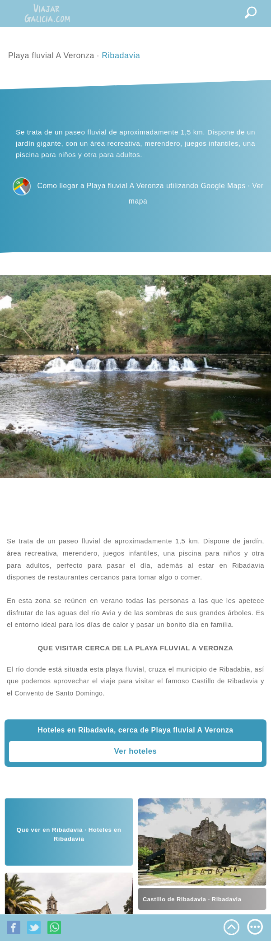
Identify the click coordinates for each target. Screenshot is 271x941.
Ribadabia (234, 669)
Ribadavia (121, 55)
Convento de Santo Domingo (58, 693)
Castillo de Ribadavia (225, 681)
